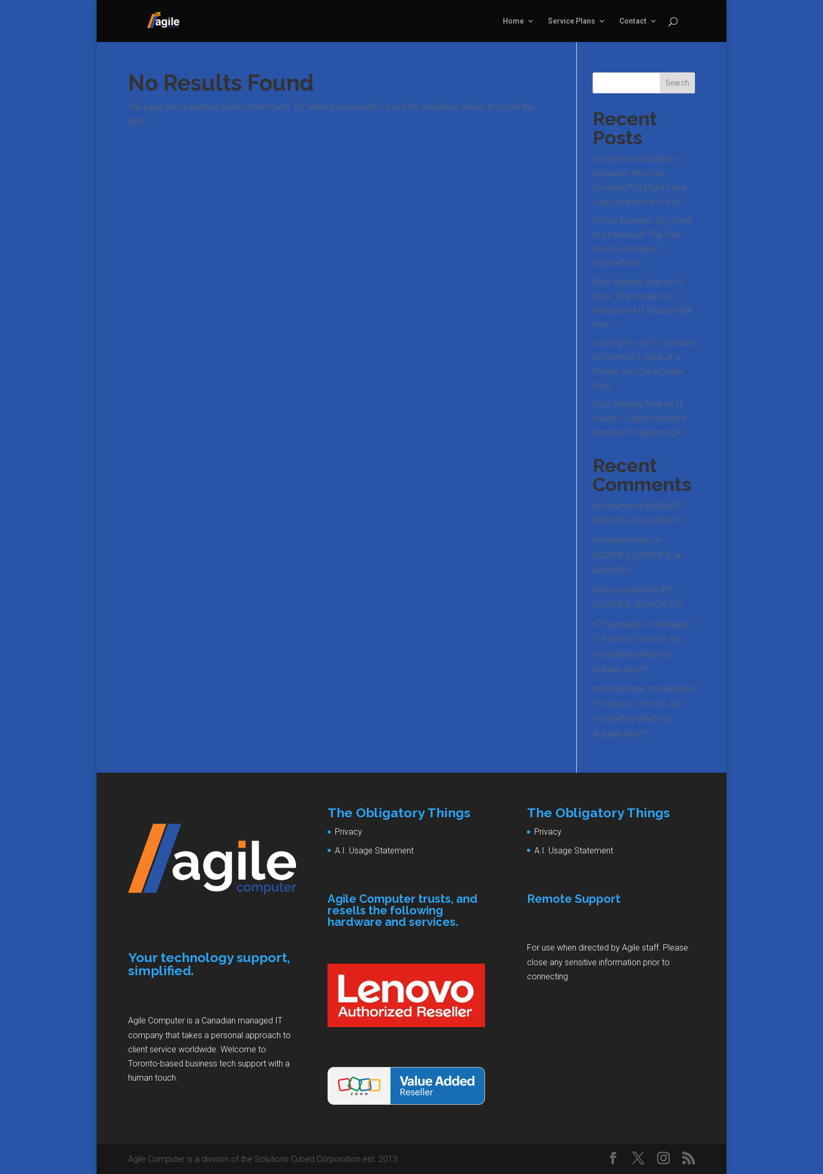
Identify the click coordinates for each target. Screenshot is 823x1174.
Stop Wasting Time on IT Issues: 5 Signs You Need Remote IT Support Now (639, 418)
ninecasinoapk (619, 688)
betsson (607, 590)
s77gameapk (617, 624)
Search (677, 83)
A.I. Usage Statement (374, 851)
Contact (633, 21)
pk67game (612, 506)
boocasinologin (621, 540)
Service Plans (571, 21)
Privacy (348, 832)
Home (513, 21)
